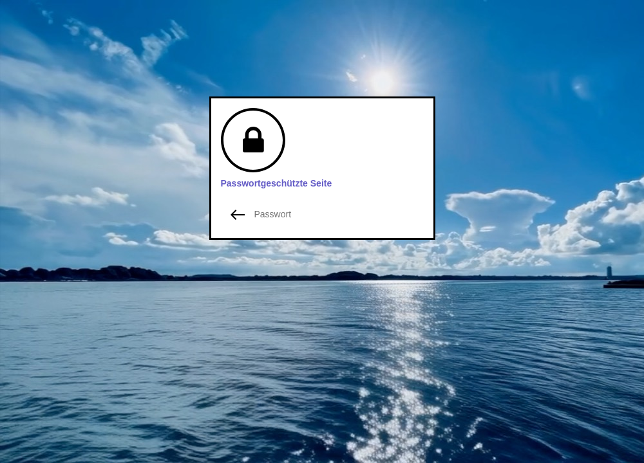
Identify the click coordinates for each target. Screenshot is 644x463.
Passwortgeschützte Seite (276, 183)
